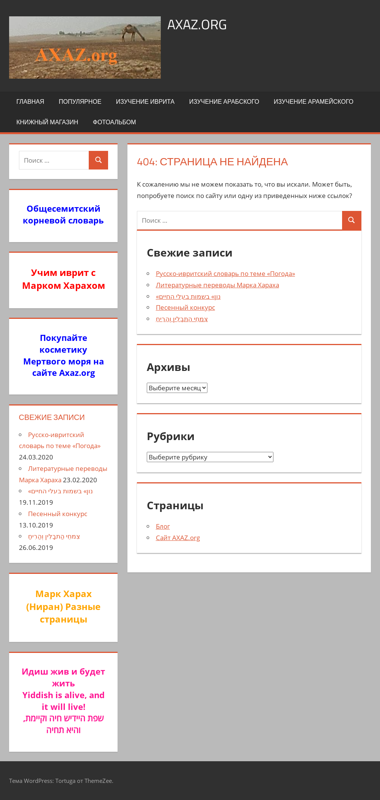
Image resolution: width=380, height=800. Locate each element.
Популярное (80, 101)
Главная (30, 101)
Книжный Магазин (47, 122)
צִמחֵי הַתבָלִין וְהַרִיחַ (182, 318)
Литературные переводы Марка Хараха (217, 284)
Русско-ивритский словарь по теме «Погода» (225, 273)
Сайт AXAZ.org (178, 537)
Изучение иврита (145, 101)
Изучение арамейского (313, 101)
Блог (163, 526)
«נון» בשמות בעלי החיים (188, 296)
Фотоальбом (114, 122)
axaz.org (197, 24)
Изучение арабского (224, 101)
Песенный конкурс (185, 307)
